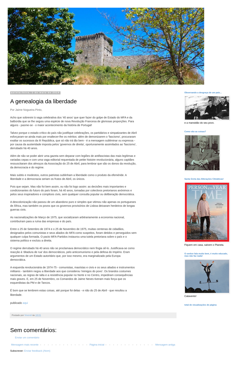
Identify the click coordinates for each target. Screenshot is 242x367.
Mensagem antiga (165, 344)
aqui (25, 302)
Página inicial (97, 344)
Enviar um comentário (27, 337)
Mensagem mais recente (24, 344)
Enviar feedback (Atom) (37, 350)
